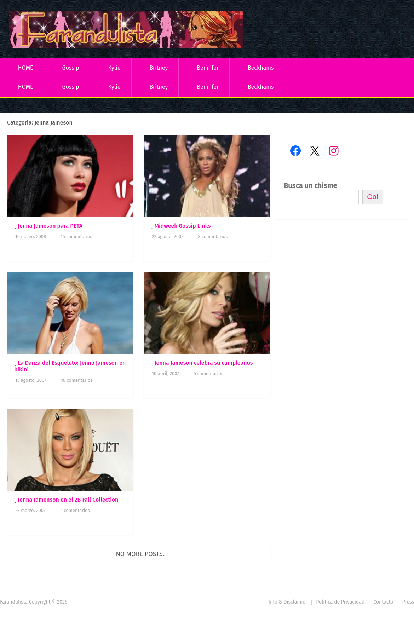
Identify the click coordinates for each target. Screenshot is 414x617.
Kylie (114, 67)
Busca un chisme (310, 185)
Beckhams (261, 67)
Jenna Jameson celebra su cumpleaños (203, 362)
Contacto (383, 602)
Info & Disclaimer (288, 602)
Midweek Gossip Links (182, 226)
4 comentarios (75, 510)
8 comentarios (213, 236)
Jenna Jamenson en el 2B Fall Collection (68, 499)
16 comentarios (76, 380)
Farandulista (14, 602)
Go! (372, 197)
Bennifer (208, 67)
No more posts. (140, 554)
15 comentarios (76, 236)
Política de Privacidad (340, 602)
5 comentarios (208, 373)
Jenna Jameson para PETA (50, 226)
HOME (25, 67)
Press (408, 602)
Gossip (70, 67)
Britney (158, 67)
